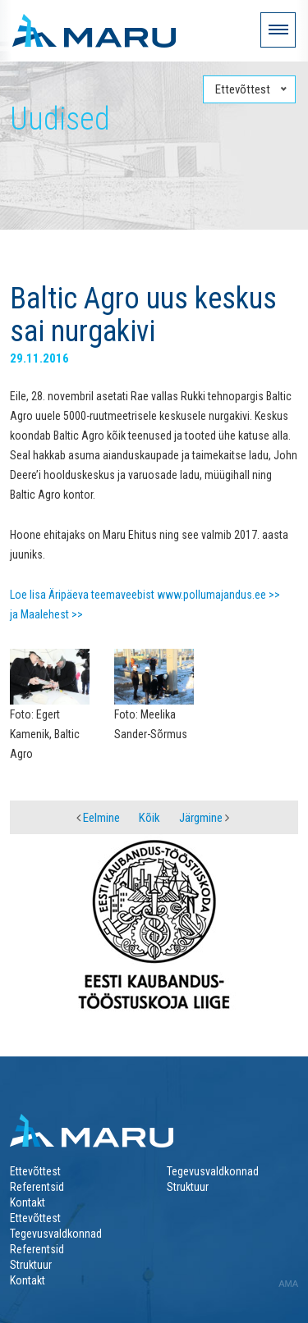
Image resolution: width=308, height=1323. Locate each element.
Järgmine (204, 817)
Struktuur (188, 1186)
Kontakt (27, 1202)
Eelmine (98, 817)
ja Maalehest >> (46, 614)
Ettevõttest (35, 1171)
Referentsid (37, 1186)
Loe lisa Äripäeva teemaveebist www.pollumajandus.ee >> (145, 594)
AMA (288, 1284)
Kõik (149, 817)
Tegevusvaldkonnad (213, 1171)
